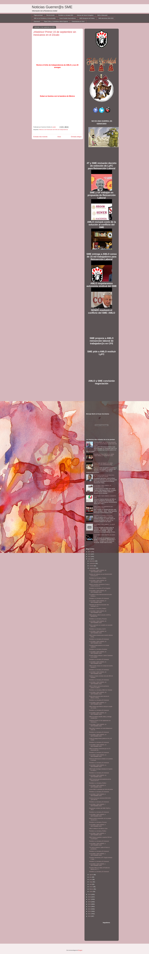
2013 (89, 909)
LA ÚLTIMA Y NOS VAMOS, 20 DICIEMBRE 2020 (102, 486)
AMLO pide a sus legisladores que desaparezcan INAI (103, 507)
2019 (89, 894)
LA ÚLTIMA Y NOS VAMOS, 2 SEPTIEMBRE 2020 (97, 854)
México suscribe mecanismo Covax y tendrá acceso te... (99, 585)
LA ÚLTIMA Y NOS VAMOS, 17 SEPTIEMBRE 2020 (97, 703)
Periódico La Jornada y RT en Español (99, 588)
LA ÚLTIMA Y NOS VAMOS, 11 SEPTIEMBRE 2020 (97, 765)
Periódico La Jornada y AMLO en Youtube (100, 690)
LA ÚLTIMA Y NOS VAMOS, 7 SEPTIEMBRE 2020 (97, 805)
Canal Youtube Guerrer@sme (67, 18)
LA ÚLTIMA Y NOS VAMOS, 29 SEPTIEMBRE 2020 (97, 581)
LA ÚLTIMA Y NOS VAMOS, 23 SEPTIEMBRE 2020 (97, 642)
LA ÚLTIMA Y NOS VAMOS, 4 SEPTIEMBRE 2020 (97, 834)
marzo (91, 886)
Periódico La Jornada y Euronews (103, 515)
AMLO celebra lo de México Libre (98, 828)
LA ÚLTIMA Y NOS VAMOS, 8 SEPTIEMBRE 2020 (97, 794)
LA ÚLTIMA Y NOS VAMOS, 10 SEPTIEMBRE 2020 (97, 776)
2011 (89, 913)
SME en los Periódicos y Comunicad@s (45, 18)
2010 (89, 916)
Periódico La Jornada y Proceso (98, 619)
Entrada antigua (76, 136)
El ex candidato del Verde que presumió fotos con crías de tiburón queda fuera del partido (105, 444)
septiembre (93, 568)
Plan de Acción (50, 15)
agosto (92, 874)
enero (91, 891)
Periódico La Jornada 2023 (65, 15)
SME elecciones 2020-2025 (105, 18)
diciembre (92, 561)
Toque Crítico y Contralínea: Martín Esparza (56, 21)
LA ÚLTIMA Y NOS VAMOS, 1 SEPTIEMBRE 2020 (97, 864)
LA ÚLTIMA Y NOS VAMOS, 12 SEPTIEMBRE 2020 (97, 755)
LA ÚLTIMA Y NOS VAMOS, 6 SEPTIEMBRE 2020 (97, 815)
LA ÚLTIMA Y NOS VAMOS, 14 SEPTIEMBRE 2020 (97, 735)
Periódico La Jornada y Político (97, 578)
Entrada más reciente (40, 136)
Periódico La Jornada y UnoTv (97, 629)
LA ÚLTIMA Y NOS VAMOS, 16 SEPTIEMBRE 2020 (97, 713)
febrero (92, 889)
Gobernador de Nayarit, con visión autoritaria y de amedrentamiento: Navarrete (103, 464)
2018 (89, 897)
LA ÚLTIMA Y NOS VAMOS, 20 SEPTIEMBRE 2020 (97, 672)
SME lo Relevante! (102, 15)
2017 (89, 899)
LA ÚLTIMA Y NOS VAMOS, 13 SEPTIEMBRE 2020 (97, 745)
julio (91, 877)
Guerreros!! (37, 21)
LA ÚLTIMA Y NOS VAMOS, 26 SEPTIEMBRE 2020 (97, 611)
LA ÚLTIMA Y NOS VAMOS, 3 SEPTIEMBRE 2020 (97, 844)
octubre (92, 565)
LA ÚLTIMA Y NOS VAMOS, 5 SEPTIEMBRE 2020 (97, 825)
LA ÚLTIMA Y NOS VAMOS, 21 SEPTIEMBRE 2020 (97, 662)
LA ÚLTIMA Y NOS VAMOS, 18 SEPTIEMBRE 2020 (97, 693)
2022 (89, 554)
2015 (89, 904)
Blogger (80, 950)
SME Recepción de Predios (87, 18)
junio (91, 879)
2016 (89, 901)
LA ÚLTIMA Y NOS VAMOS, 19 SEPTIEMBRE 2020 (97, 682)
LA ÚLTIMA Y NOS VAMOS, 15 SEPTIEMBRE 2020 (97, 725)
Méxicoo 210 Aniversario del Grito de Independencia (53, 129)
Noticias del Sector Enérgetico (85, 15)
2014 (89, 906)
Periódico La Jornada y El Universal (99, 598)
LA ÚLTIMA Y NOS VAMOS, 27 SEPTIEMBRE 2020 (97, 601)
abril (91, 884)
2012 (89, 911)
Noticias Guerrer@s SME (52, 7)
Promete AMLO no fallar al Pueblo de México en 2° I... (99, 868)
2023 (89, 551)
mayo (91, 882)
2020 (89, 559)
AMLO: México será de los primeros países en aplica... (99, 686)
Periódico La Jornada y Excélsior (98, 649)
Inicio (59, 136)
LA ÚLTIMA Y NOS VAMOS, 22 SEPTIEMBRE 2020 (97, 652)
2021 (89, 556)
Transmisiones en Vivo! (78, 21)
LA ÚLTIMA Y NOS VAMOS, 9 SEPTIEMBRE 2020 (97, 786)
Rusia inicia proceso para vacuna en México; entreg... (99, 697)
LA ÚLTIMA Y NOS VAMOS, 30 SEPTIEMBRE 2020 (97, 571)
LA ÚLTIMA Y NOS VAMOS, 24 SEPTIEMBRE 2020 (97, 632)
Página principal (38, 15)
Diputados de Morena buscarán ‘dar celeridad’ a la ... (99, 605)
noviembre (93, 563)
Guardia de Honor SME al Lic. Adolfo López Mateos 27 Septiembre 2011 (104, 454)
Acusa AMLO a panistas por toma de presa (101, 789)
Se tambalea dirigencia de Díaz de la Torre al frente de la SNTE (104, 475)
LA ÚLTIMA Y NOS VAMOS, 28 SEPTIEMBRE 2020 (97, 591)
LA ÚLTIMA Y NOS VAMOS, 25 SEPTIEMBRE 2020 (97, 621)
